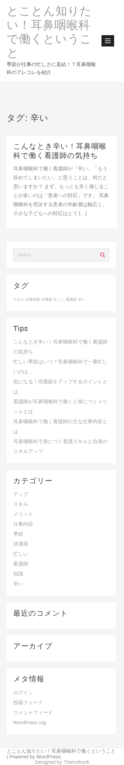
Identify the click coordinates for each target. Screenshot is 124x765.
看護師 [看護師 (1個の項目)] (71, 299)
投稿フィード (28, 703)
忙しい (20, 554)
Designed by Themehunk (62, 762)
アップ (20, 494)
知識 (18, 574)
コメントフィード (33, 713)
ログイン (23, 693)
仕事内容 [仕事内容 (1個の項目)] (32, 299)
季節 (18, 534)
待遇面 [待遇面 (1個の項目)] (46, 299)
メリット (23, 514)
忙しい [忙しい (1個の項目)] (59, 299)
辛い (18, 584)
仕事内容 (23, 524)
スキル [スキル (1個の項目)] (18, 299)
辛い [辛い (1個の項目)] (81, 299)
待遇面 (20, 544)
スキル (20, 504)
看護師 (20, 564)
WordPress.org (29, 723)
